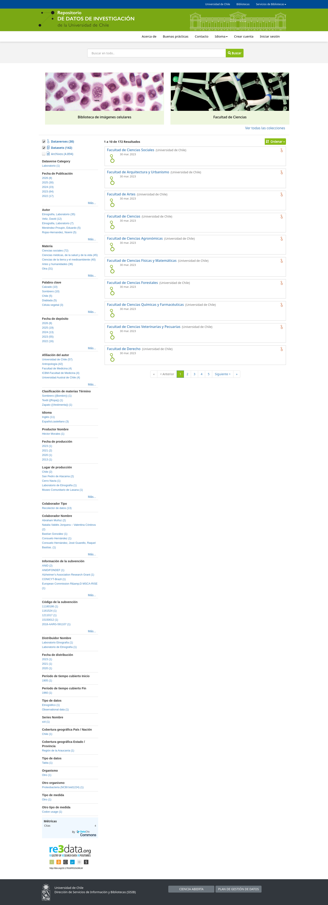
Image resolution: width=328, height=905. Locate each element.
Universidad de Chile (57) (57, 359)
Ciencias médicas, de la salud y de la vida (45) (70, 255)
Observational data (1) (55, 709)
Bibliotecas (243, 4)
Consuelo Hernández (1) (56, 538)
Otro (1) (46, 775)
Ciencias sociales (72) (55, 250)
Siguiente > (222, 374)
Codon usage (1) (52, 811)
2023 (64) (48, 191)
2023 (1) (47, 446)
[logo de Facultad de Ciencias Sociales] (112, 158)
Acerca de (149, 36)
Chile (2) (47, 471)
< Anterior (167, 374)
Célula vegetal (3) (52, 304)
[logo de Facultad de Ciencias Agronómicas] (112, 247)
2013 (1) (47, 459)
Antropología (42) (52, 364)
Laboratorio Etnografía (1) (57, 642)
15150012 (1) (50, 619)
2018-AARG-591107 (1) (56, 624)
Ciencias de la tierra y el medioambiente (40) (69, 259)
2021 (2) (47, 450)
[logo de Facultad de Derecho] (112, 357)
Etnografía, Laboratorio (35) (58, 214)
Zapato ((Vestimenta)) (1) (57, 404)
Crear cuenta (243, 36)
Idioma (221, 36)
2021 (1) (47, 663)
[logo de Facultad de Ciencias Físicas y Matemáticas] (112, 269)
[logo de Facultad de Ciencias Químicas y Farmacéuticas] (112, 313)
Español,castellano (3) (55, 421)
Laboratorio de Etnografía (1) (59, 485)
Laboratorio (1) (51, 165)
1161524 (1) (49, 610)
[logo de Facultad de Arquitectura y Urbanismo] (112, 180)
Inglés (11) (48, 417)
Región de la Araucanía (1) (58, 750)
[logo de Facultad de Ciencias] (112, 225)
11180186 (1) (50, 606)
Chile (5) (47, 295)
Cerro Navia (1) (51, 480)
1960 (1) (47, 692)
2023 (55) (48, 336)
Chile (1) (47, 734)
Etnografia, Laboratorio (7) (58, 223)
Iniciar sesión (270, 36)
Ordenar (275, 141)
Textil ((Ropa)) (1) (52, 400)
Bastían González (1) (54, 533)
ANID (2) (47, 565)
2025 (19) (48, 327)
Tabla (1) (47, 762)
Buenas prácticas (175, 36)
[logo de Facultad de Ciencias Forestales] (112, 291)
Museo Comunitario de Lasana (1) (62, 489)
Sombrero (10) (50, 291)
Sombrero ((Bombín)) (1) (57, 395)
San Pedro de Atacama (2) (58, 476)
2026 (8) (47, 178)
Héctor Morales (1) (53, 433)
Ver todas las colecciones (265, 128)
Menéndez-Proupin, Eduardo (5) (61, 227)
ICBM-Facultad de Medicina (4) (60, 373)
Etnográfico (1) (51, 705)
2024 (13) (48, 332)
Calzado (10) (49, 286)
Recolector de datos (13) (57, 508)
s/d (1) (46, 721)
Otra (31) (47, 268)
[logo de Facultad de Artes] (112, 203)
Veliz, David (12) (52, 218)
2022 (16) (48, 341)
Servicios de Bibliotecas (271, 4)
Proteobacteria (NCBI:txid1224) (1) (63, 787)
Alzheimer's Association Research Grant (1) (68, 574)
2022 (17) (48, 196)
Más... (92, 203)
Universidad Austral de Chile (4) (61, 377)
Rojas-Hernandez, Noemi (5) (59, 232)
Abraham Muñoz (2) (54, 520)
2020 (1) (47, 455)
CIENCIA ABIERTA (191, 889)
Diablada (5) (49, 300)
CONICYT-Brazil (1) (54, 579)
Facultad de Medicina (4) (57, 368)
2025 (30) (48, 182)
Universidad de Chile (217, 4)
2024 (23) (48, 187)
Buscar (234, 53)
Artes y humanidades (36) (57, 264)
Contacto (201, 36)
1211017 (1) (49, 615)
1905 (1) (47, 680)
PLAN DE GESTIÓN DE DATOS (238, 889)
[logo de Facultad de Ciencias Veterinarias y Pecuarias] (112, 335)
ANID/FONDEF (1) (53, 570)
